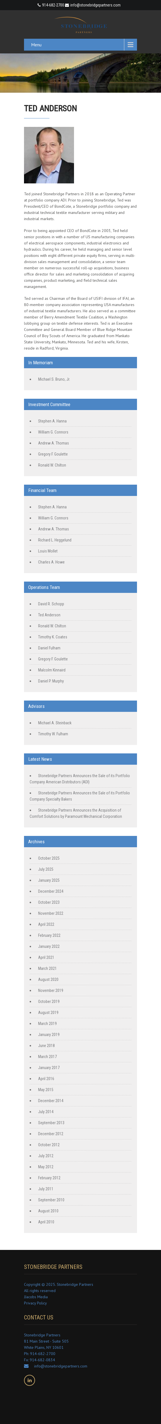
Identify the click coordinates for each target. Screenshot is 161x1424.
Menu (36, 44)
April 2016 (46, 1078)
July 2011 (45, 1189)
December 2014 (50, 1100)
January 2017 (49, 1067)
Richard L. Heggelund (54, 540)
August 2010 (48, 1211)
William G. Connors (53, 432)
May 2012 (45, 1167)
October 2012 (49, 1145)
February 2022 (49, 935)
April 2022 (46, 924)
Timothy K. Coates (52, 637)
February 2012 (49, 1178)
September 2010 (51, 1200)
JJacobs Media (36, 1296)
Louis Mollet (48, 551)
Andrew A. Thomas (53, 443)
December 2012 (50, 1134)
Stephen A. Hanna (52, 421)
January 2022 (49, 946)
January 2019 (49, 1034)
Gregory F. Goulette (53, 454)
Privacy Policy (35, 1303)
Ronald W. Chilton (52, 465)
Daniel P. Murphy (51, 681)
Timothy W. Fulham (53, 734)
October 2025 (49, 858)
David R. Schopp (51, 604)
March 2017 (47, 1056)
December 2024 (50, 891)
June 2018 (46, 1045)
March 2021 (47, 968)
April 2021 (46, 957)
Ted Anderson (49, 615)
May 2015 (45, 1089)
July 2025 (45, 869)
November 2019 (50, 990)
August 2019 (48, 1012)
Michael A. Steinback (54, 723)
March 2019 (47, 1023)
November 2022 (50, 913)
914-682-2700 (53, 5)
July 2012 (45, 1156)
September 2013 (51, 1122)
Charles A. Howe (51, 562)
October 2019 (49, 1001)
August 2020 (48, 979)
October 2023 (49, 902)
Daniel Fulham (49, 648)
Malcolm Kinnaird (52, 670)
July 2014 (45, 1111)
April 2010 (46, 1222)
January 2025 (49, 880)
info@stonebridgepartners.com (93, 5)
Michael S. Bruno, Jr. (54, 379)
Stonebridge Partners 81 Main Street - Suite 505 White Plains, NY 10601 (46, 1341)
